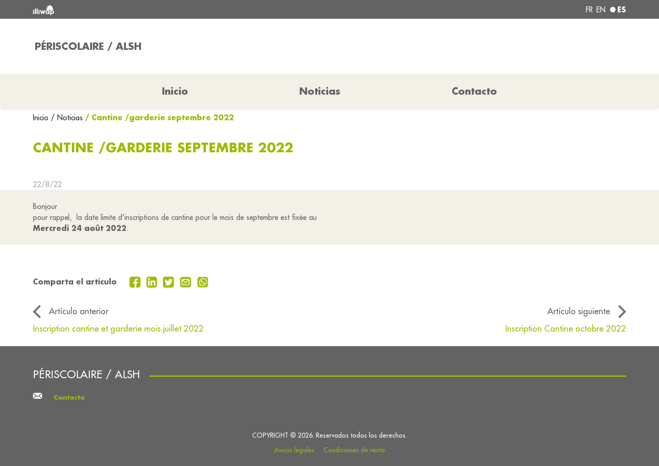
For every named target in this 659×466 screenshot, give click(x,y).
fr (589, 9)
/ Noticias (67, 117)
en (600, 9)
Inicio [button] (175, 91)
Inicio (42, 117)
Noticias (319, 91)
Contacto (474, 91)
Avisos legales (294, 450)
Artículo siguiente (578, 310)
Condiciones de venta (354, 450)
